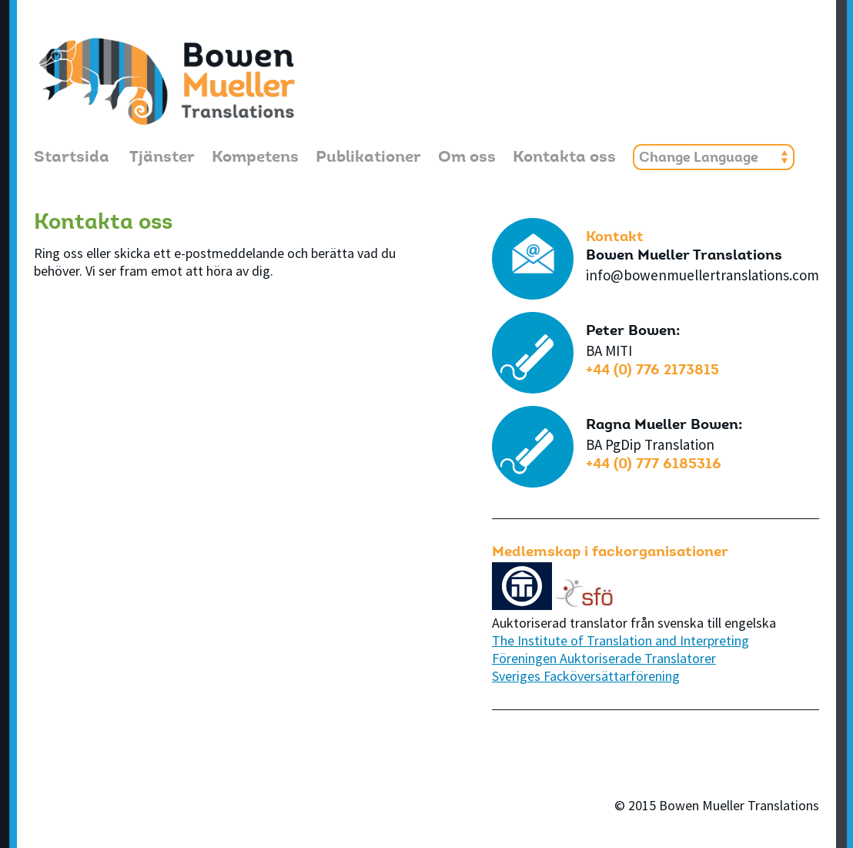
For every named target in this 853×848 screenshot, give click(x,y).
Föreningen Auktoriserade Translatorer (604, 658)
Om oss (467, 158)
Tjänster (162, 158)
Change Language (698, 159)
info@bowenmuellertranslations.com (702, 275)
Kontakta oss (564, 158)
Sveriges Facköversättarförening (586, 676)
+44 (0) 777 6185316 (653, 465)
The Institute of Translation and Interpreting (620, 640)
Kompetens (255, 158)
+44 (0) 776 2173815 (652, 371)
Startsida (71, 158)
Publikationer (368, 158)
